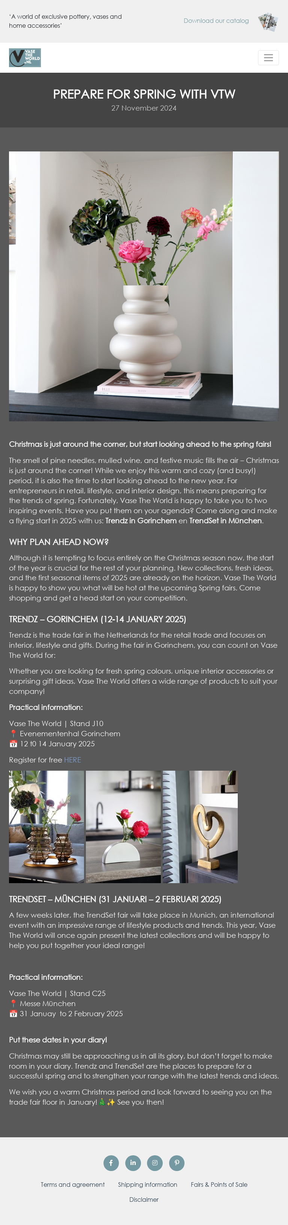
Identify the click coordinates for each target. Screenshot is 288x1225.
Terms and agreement (73, 1184)
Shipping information (147, 1184)
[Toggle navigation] (268, 57)
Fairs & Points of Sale (219, 1184)
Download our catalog (231, 20)
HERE (72, 759)
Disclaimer (144, 1199)
